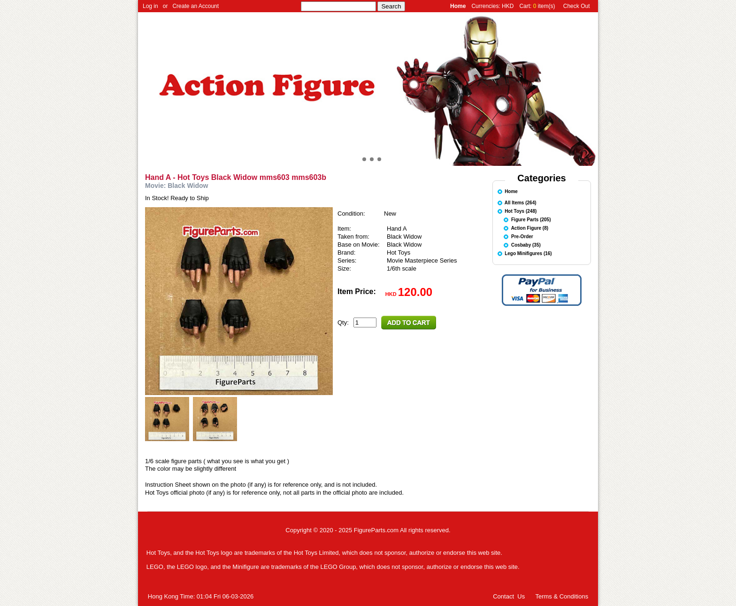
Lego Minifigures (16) (528, 253)
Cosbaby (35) (526, 244)
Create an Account (195, 6)
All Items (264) (521, 202)
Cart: (526, 6)
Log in (150, 6)
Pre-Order (522, 236)
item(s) (546, 6)
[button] (357, 159)
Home (511, 191)
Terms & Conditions (561, 596)
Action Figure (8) (529, 227)
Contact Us (509, 596)
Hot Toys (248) (521, 210)
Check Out (576, 6)
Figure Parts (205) (531, 219)
